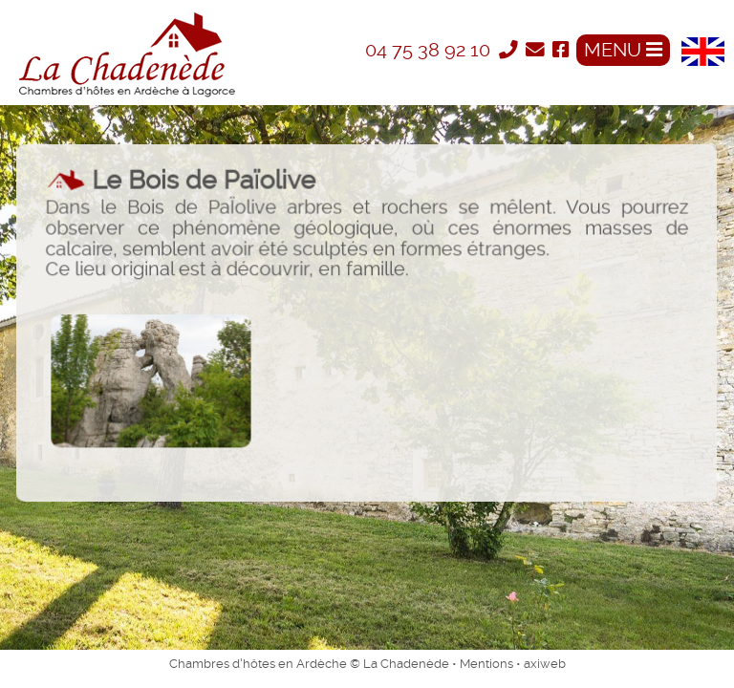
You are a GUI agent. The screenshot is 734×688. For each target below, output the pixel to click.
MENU (623, 50)
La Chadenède (406, 663)
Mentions (486, 663)
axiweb (545, 663)
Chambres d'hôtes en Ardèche (258, 663)
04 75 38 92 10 (430, 50)
